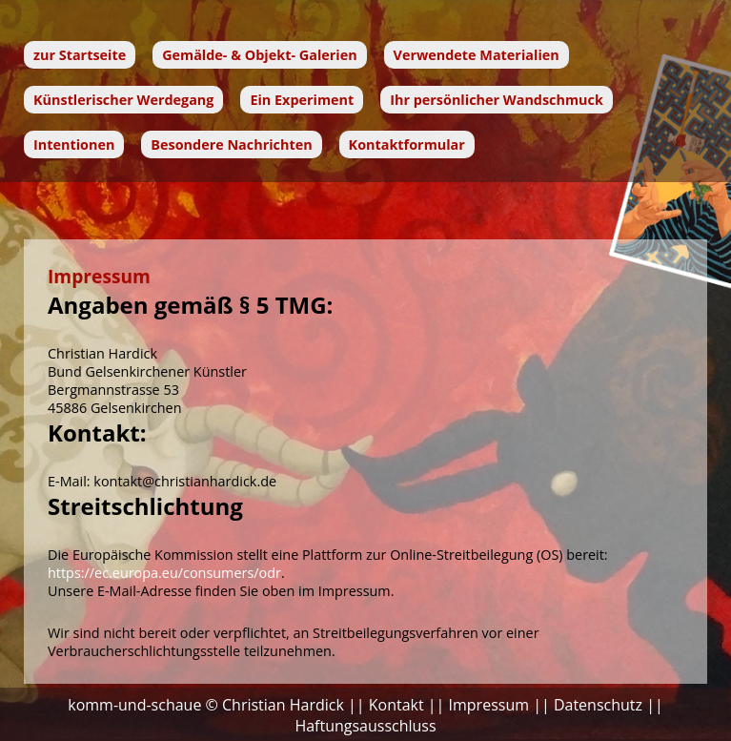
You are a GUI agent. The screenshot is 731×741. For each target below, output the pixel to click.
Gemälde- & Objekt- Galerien (259, 55)
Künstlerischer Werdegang (123, 100)
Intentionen (73, 144)
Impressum (489, 704)
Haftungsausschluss (365, 725)
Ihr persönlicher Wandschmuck (496, 100)
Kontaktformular (407, 144)
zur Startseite (79, 55)
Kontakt (396, 704)
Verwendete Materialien (476, 55)
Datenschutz (598, 704)
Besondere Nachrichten (231, 144)
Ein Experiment (302, 100)
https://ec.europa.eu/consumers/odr (164, 573)
